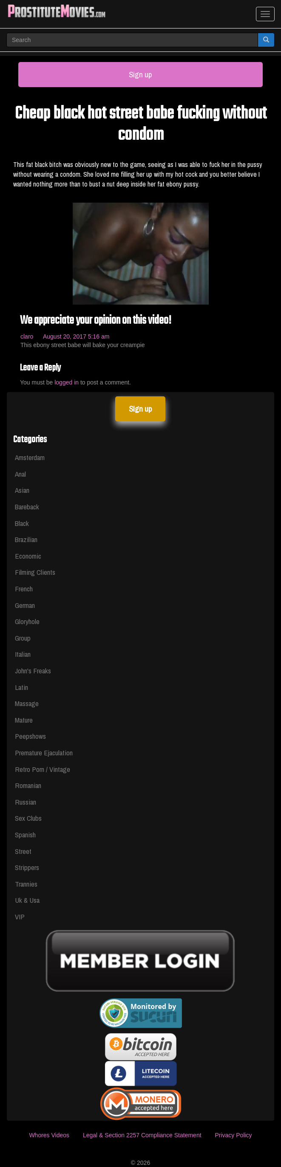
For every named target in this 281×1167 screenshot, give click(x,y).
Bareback (27, 506)
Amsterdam (30, 457)
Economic (28, 556)
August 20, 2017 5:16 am (76, 336)
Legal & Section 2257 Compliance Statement (142, 1135)
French (24, 588)
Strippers (27, 867)
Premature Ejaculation (44, 752)
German (25, 605)
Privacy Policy (233, 1135)
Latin (21, 687)
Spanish (25, 834)
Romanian (28, 785)
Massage (27, 703)
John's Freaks (33, 670)
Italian (23, 654)
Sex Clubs (28, 818)
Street (23, 851)
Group (23, 638)
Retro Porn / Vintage (42, 769)
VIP (20, 916)
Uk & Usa (27, 900)
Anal (20, 474)
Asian (22, 490)
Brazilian (26, 539)
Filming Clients (35, 572)
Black (22, 523)
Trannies (26, 884)
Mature (24, 720)
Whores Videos (49, 1135)
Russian (25, 802)
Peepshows (30, 736)
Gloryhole (27, 621)
